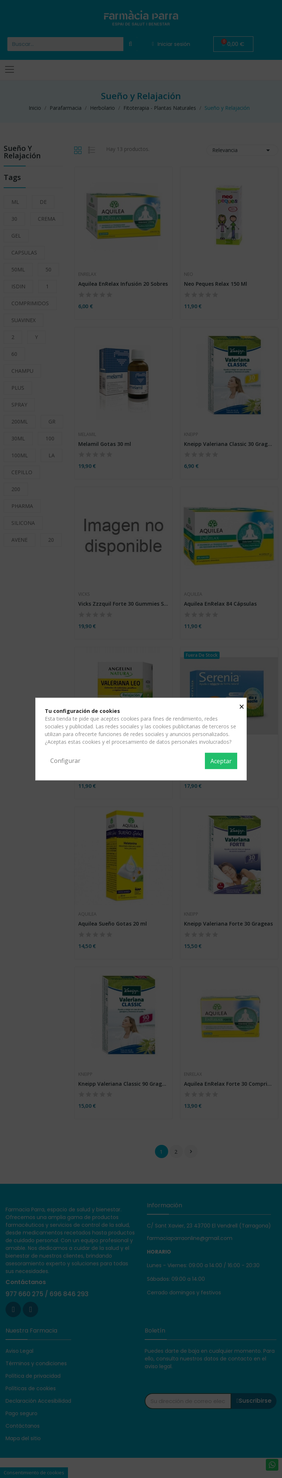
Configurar (65, 761)
